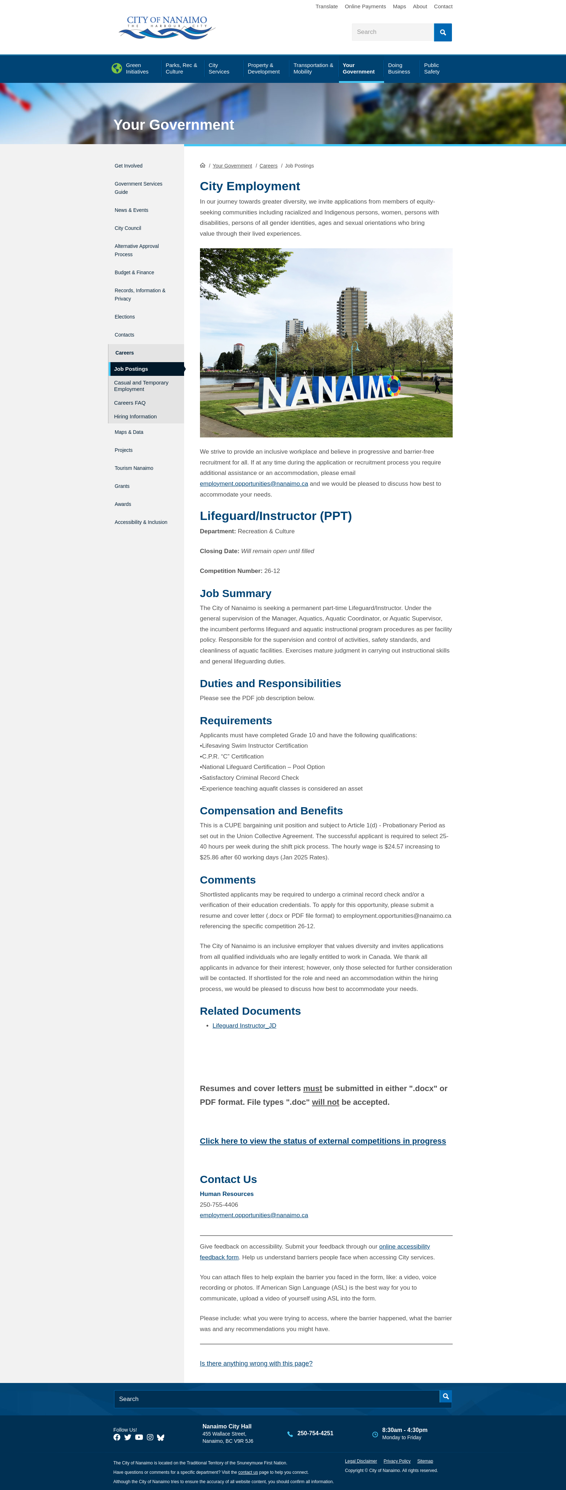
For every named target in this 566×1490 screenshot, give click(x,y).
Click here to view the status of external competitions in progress (323, 1140)
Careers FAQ (130, 385)
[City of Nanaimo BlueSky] (162, 1436)
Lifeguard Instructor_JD (245, 1025)
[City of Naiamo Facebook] (117, 1436)
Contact (443, 6)
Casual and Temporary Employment (141, 367)
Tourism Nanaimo (140, 444)
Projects (125, 428)
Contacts (126, 321)
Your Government (173, 125)
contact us (248, 1471)
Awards (124, 474)
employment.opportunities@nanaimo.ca (254, 482)
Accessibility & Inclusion (135, 494)
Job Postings (131, 351)
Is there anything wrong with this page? (256, 1362)
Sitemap (425, 1460)
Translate (326, 6)
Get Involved (132, 164)
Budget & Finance (140, 258)
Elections (127, 305)
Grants (123, 459)
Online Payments (365, 6)
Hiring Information (135, 398)
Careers (269, 165)
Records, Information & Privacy (133, 282)
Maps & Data (133, 413)
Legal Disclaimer (361, 1460)
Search (443, 32)
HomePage (202, 164)
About (420, 6)
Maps (399, 6)
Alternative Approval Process (140, 238)
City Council (131, 219)
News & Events (136, 203)
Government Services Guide (136, 184)
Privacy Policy (397, 1460)
